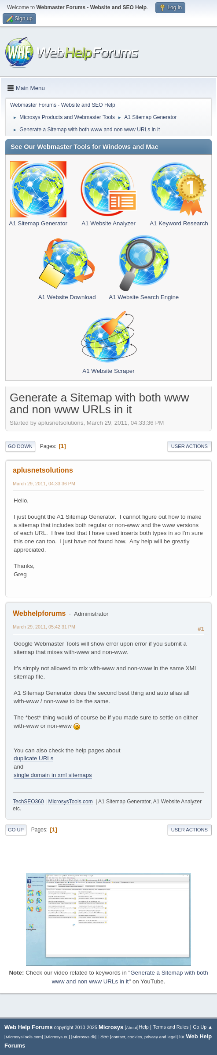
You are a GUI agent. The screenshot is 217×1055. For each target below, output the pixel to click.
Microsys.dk (84, 1036)
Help (144, 1027)
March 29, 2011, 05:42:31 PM (44, 626)
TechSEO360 (28, 801)
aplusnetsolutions (43, 470)
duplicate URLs (33, 758)
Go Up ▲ (203, 1027)
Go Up (16, 829)
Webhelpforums (39, 613)
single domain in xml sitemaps (53, 775)
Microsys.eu (57, 1036)
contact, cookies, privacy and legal (144, 1036)
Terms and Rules (171, 1027)
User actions (189, 446)
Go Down (20, 446)
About (131, 1027)
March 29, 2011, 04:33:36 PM (44, 483)
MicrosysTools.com (70, 801)
